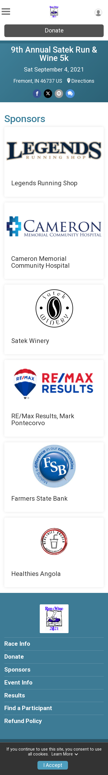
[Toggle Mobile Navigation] (6, 12)
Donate (54, 30)
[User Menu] (98, 12)
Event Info (18, 682)
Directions (82, 81)
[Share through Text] (70, 93)
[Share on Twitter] (48, 93)
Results (14, 695)
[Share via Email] (59, 93)
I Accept (52, 765)
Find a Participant (28, 708)
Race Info (17, 643)
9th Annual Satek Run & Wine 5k (54, 54)
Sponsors (17, 669)
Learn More (65, 754)
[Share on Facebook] (37, 93)
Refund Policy (23, 721)
